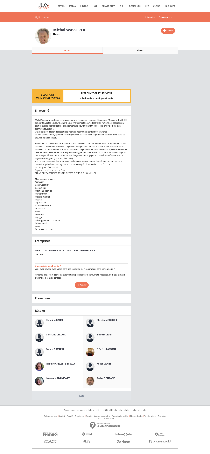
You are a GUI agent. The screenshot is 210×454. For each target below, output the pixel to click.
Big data (170, 6)
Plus (81, 395)
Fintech (84, 6)
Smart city (108, 6)
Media (72, 6)
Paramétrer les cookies (120, 416)
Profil (67, 50)
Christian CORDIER (107, 320)
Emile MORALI (104, 334)
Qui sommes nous (50, 416)
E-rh (122, 6)
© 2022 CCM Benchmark (105, 418)
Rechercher (43, 17)
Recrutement (79, 416)
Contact (62, 416)
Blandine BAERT (54, 320)
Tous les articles (150, 416)
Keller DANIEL (104, 363)
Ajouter (169, 30)
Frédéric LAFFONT (106, 349)
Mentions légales (136, 416)
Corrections (162, 416)
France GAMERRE (55, 349)
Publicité (70, 416)
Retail (61, 6)
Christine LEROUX (55, 334)
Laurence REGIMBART (58, 378)
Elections (48, 96)
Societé (88, 416)
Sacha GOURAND (106, 378)
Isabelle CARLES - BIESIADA (60, 363)
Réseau (140, 50)
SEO (147, 6)
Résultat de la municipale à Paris (96, 98)
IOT (95, 6)
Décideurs (134, 6)
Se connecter (166, 17)
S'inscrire (150, 17)
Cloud (156, 6)
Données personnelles (101, 416)
